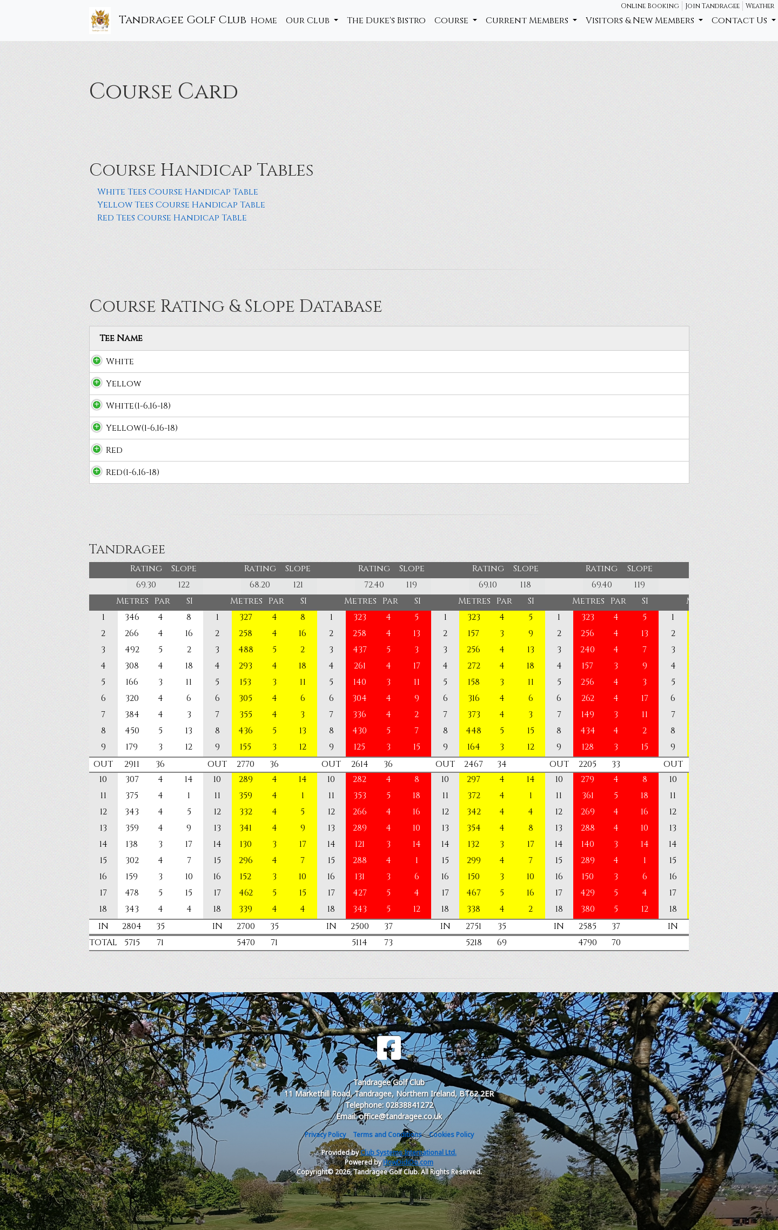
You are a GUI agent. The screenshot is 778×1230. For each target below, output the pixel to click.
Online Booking (650, 6)
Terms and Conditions (387, 1134)
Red (103, 450)
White (109, 361)
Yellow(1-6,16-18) (131, 428)
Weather (760, 6)
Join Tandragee (712, 6)
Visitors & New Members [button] (641, 20)
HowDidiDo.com (408, 1162)
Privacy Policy (325, 1134)
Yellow (112, 384)
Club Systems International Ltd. (408, 1152)
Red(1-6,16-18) (122, 472)
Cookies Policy (451, 1134)
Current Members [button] (528, 20)
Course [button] (452, 20)
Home (264, 20)
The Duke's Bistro (386, 20)
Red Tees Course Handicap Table (172, 218)
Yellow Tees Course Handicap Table (181, 205)
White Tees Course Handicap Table (177, 192)
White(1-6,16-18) (127, 406)
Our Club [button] (309, 20)
